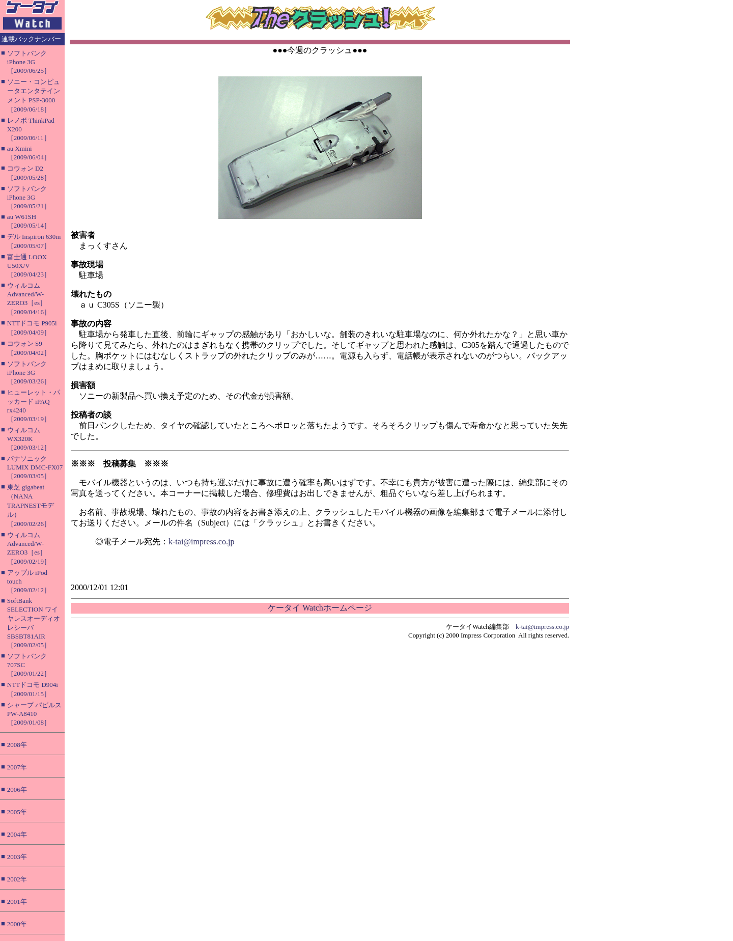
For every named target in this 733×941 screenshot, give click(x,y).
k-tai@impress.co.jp (201, 541)
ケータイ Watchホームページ (320, 607)
